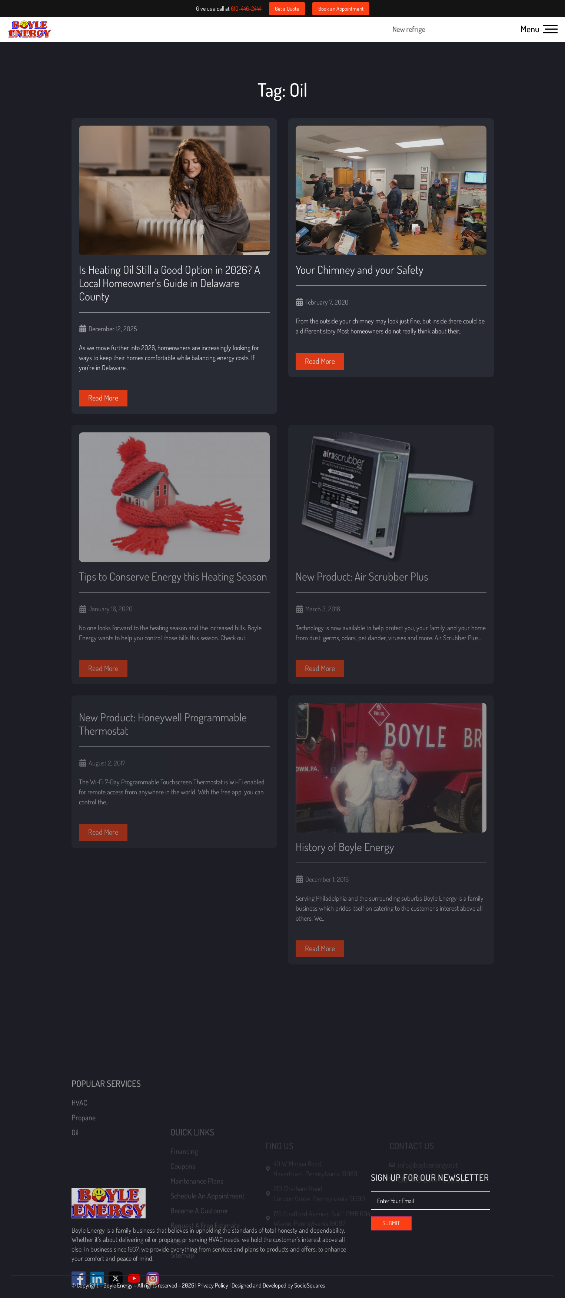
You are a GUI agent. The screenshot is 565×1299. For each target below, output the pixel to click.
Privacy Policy (213, 1286)
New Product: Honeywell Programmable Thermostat (163, 724)
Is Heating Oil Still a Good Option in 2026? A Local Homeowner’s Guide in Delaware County (169, 283)
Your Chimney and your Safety (359, 270)
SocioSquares (309, 1286)
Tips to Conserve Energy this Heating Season (173, 577)
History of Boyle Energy (345, 847)
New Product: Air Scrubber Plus (362, 577)
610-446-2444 (246, 8)
